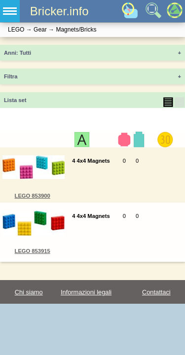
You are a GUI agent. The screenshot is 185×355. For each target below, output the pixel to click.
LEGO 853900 (32, 196)
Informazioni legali (86, 292)
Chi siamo (29, 292)
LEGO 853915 (32, 251)
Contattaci (156, 292)
